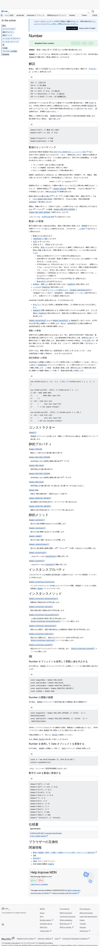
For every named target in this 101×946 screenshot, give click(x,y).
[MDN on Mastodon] (13, 924)
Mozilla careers (45, 920)
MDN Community (66, 913)
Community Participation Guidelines (75, 939)
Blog (41, 917)
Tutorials (83, 924)
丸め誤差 (53, 192)
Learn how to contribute (39, 884)
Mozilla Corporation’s (12, 943)
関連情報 (6, 54)
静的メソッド (7, 35)
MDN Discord (65, 924)
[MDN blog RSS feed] (17, 924)
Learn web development (88, 917)
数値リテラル (45, 247)
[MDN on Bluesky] (6, 924)
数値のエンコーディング (42, 147)
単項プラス (37, 305)
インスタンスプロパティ (11, 38)
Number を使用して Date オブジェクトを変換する (56, 743)
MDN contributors (73, 890)
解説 (4, 26)
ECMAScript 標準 (48, 217)
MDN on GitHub (66, 927)
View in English (72, 28)
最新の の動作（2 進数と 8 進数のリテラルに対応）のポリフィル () (64, 852)
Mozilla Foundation (46, 943)
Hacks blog (84, 931)
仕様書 (5, 48)
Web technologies (86, 913)
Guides (82, 920)
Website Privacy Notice (25, 939)
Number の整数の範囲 (41, 697)
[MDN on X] (10, 924)
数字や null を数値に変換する (45, 773)
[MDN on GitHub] (3, 924)
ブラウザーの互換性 (10, 51)
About (42, 913)
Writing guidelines (66, 920)
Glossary (83, 927)
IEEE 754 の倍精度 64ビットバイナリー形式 (70, 152)
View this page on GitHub (40, 893)
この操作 (81, 229)
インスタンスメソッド (11, 42)
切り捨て (89, 338)
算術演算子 (37, 858)
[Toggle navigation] (97, 11)
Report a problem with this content (64, 893)
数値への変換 (36, 221)
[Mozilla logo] (8, 938)
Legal (57, 939)
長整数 (35, 284)
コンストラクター (9, 29)
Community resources (67, 917)
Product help (45, 931)
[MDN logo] (6, 909)
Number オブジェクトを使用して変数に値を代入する (58, 661)
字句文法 (92, 69)
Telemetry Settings (44, 939)
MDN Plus (43, 927)
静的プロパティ (8, 32)
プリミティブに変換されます (57, 290)
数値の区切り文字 (43, 281)
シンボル (36, 287)
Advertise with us (46, 924)
